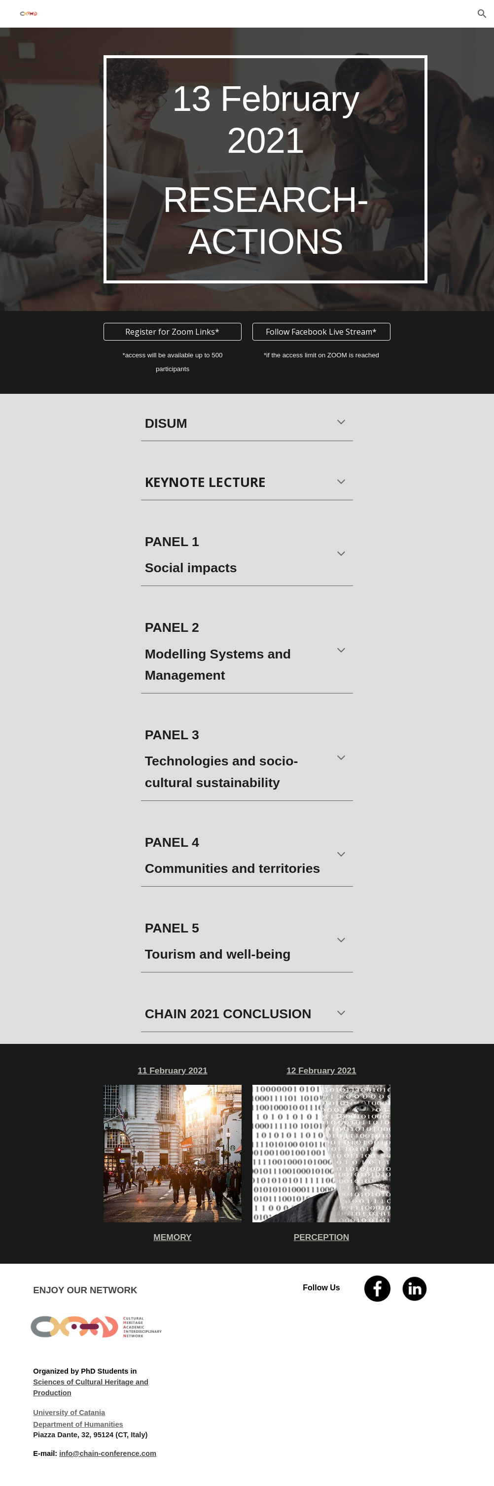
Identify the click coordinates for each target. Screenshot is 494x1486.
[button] (482, 14)
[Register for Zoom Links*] (172, 331)
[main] (265, 169)
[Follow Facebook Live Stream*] (321, 331)
